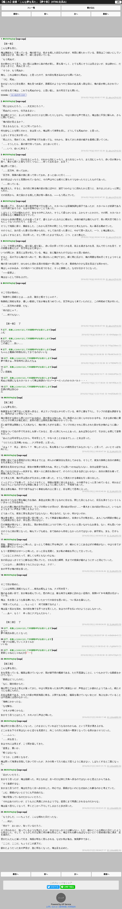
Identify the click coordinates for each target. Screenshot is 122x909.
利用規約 (72, 907)
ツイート (54, 887)
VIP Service (66, 904)
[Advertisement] (60, 27)
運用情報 (63, 907)
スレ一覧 (31, 8)
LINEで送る (69, 887)
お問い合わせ (52, 907)
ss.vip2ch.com (18, 95)
